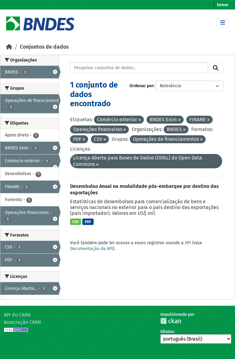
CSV (75, 222)
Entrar (222, 4)
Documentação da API (91, 248)
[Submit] (216, 67)
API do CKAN (17, 315)
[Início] (9, 47)
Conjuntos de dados (44, 47)
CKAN (170, 321)
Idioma (167, 331)
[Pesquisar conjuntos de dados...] (139, 67)
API (188, 242)
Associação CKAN (22, 322)
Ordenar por (141, 85)
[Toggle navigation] (222, 22)
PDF (88, 222)
